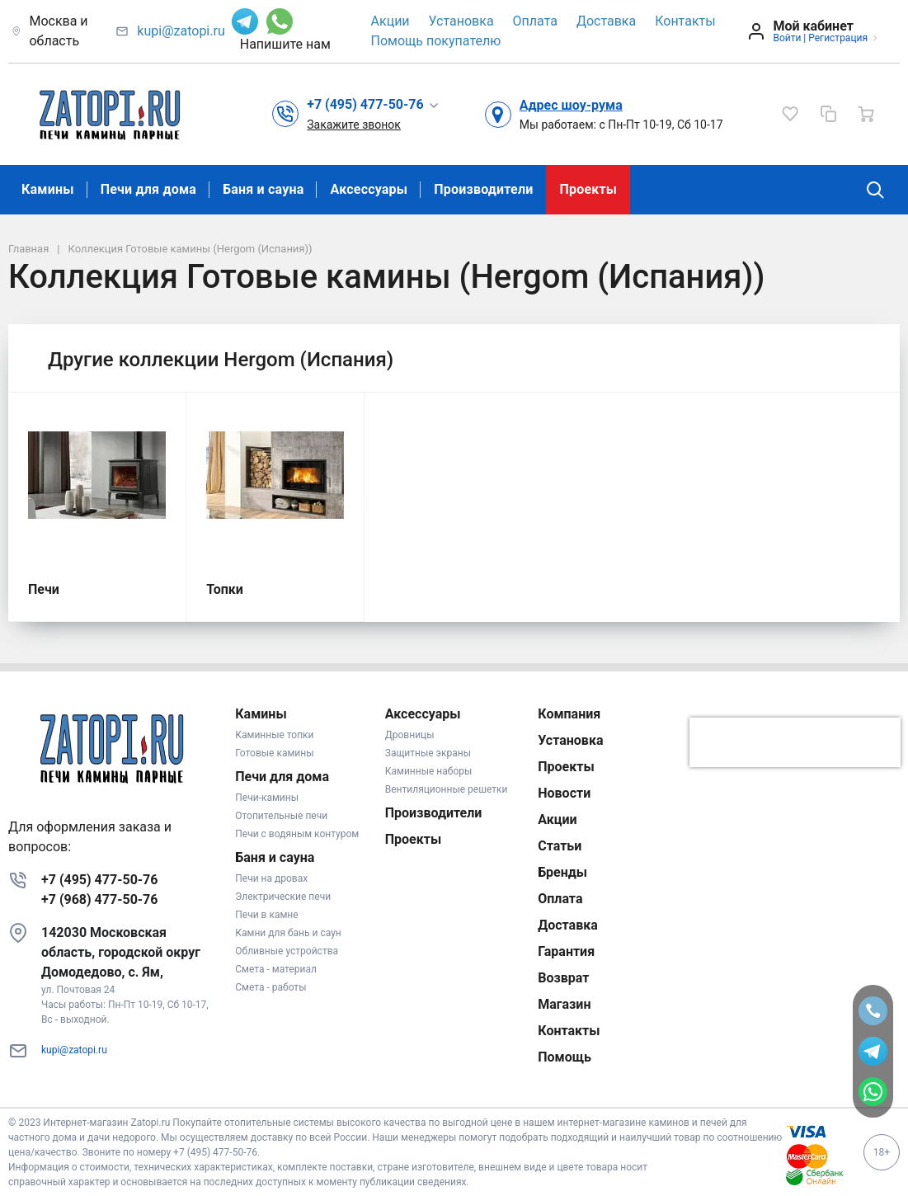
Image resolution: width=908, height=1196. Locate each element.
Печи (43, 589)
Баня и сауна (263, 189)
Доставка (606, 21)
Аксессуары (368, 189)
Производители (483, 189)
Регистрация (838, 38)
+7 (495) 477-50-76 (99, 880)
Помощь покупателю (436, 41)
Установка (461, 21)
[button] (373, 105)
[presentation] (795, 742)
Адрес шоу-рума (571, 105)
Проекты (588, 189)
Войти (787, 38)
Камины (47, 189)
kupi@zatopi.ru (180, 31)
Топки (224, 589)
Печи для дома (148, 189)
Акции (390, 21)
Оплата (535, 21)
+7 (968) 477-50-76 (99, 899)
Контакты (685, 21)
